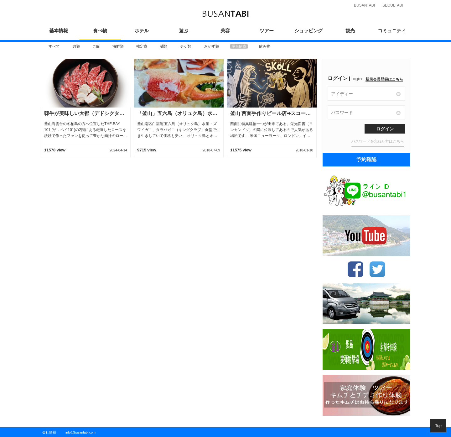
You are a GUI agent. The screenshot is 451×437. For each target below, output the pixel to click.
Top (438, 425)
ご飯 (96, 46)
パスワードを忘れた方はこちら (377, 141)
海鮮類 (118, 46)
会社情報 (49, 432)
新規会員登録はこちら (384, 79)
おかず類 (211, 46)
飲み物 (264, 46)
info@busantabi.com (80, 432)
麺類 (164, 46)
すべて (54, 46)
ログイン (385, 128)
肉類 (76, 46)
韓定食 (142, 46)
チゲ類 (185, 46)
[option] (54, 46)
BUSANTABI (364, 5)
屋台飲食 (238, 46)
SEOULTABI (392, 5)
